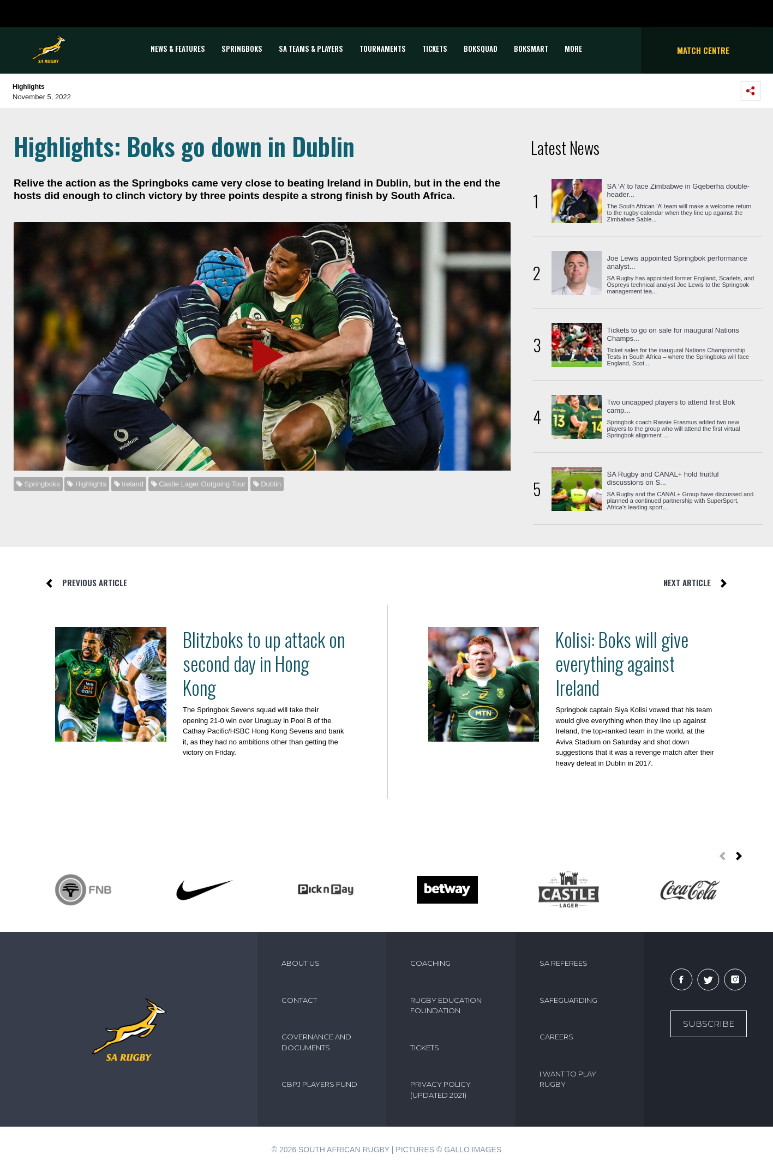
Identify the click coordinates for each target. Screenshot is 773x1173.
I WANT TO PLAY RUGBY (568, 1079)
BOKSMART (531, 48)
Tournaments (382, 48)
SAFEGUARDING (568, 1000)
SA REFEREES (564, 963)
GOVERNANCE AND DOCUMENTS (316, 1042)
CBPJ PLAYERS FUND (319, 1084)
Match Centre (703, 50)
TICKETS (434, 48)
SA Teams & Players (311, 48)
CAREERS (556, 1036)
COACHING (430, 963)
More (573, 48)
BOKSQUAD (481, 48)
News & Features (178, 48)
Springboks (241, 48)
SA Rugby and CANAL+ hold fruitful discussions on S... (663, 478)
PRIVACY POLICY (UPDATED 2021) (440, 1089)
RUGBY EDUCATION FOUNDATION (446, 1005)
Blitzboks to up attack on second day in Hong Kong (264, 663)
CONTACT (299, 1000)
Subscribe (708, 1024)
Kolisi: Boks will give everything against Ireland (621, 663)
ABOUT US (300, 963)
